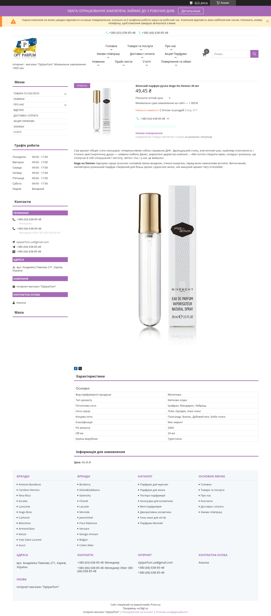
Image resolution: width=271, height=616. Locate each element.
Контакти (207, 501)
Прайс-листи (123, 61)
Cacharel (24, 517)
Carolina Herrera (29, 490)
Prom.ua (156, 604)
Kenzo (22, 534)
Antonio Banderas (30, 484)
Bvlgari (83, 539)
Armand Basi (26, 528)
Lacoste (84, 506)
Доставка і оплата (142, 54)
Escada (23, 501)
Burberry (84, 484)
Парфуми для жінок (152, 490)
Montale (84, 512)
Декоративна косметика (155, 512)
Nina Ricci (25, 495)
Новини (19, 99)
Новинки (98, 61)
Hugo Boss (25, 512)
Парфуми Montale (151, 523)
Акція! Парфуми (176, 54)
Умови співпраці (108, 54)
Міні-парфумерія (151, 506)
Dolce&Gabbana (89, 490)
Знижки (19, 126)
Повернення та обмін (176, 61)
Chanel (83, 501)
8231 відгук (201, 3)
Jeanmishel (86, 517)
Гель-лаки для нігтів (153, 517)
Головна (111, 46)
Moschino (25, 523)
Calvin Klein (86, 545)
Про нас (170, 46)
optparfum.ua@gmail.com (32, 242)
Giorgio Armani (88, 534)
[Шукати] (254, 54)
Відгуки (19, 110)
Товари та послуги (140, 46)
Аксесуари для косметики (156, 501)
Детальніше (190, 11)
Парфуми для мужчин (154, 484)
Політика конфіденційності (172, 612)
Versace (84, 528)
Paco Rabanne (88, 523)
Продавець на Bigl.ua (135, 608)
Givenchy (85, 495)
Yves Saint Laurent (30, 539)
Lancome (24, 506)
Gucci (22, 545)
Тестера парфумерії (152, 495)
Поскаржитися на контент (137, 612)
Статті (147, 61)
